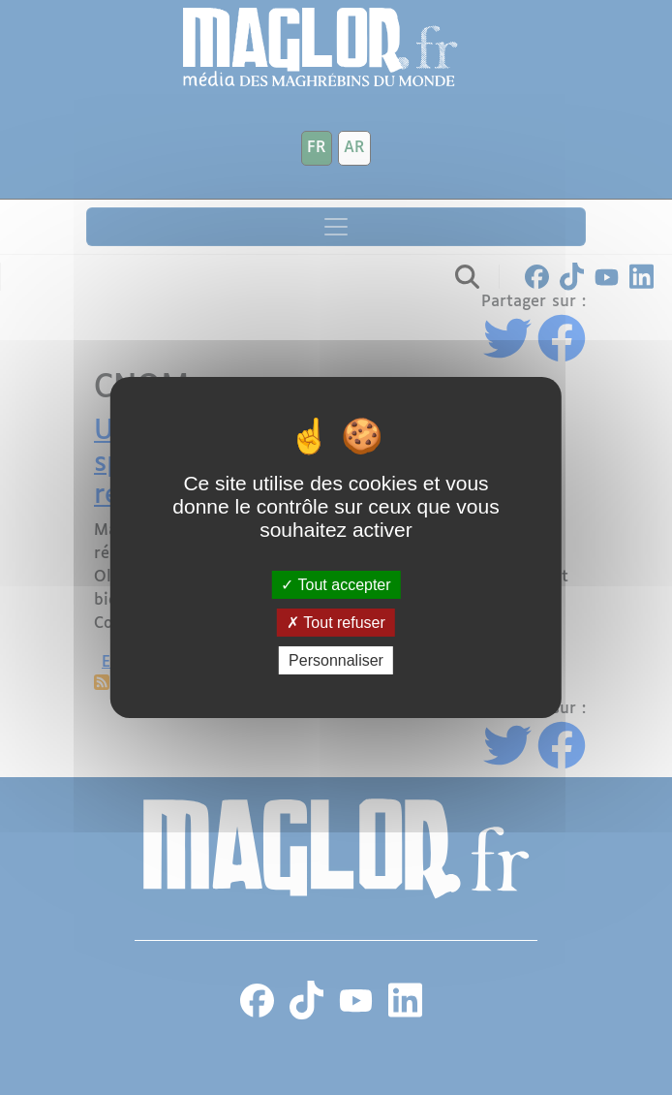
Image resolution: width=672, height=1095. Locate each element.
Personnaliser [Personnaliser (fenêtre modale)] (336, 660)
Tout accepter (335, 584)
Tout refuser (336, 622)
